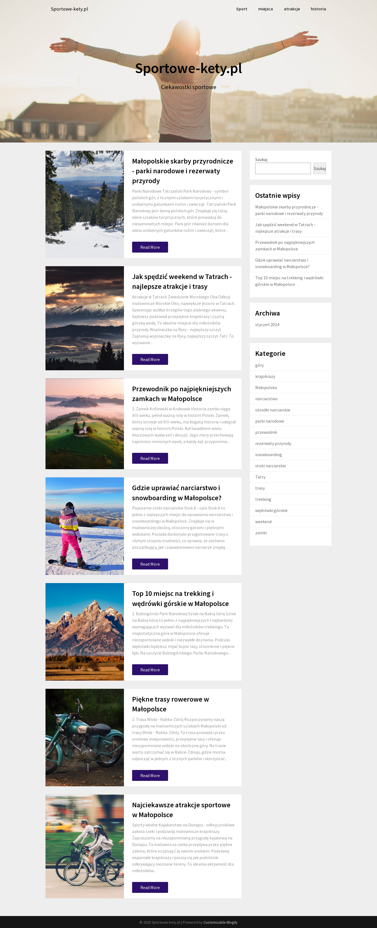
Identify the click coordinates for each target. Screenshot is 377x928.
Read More (150, 247)
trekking (263, 499)
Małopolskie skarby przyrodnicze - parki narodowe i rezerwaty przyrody (182, 170)
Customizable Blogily (220, 922)
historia (318, 8)
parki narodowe (269, 420)
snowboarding (268, 454)
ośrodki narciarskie (272, 409)
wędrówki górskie (271, 510)
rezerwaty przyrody (273, 443)
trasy (260, 487)
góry (259, 365)
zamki (261, 532)
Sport (244, 8)
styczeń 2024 (267, 324)
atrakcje (292, 8)
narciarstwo (266, 398)
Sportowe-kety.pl (71, 8)
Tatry (260, 476)
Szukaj (261, 159)
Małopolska (266, 387)
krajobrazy (265, 376)
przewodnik (266, 432)
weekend (263, 521)
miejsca (267, 8)
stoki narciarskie (270, 465)
